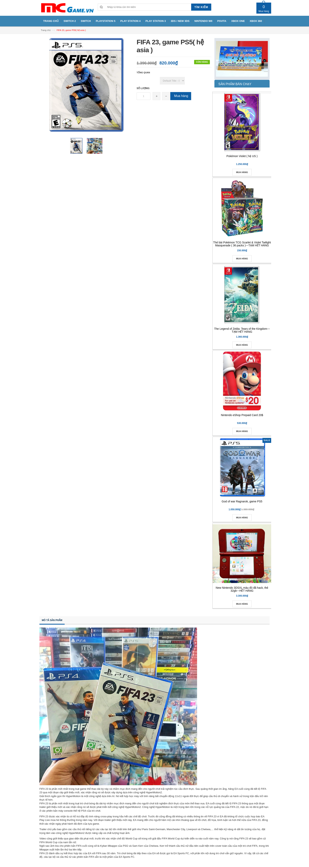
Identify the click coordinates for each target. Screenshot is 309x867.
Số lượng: (143, 88)
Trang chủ (46, 30)
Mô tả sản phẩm (52, 620)
